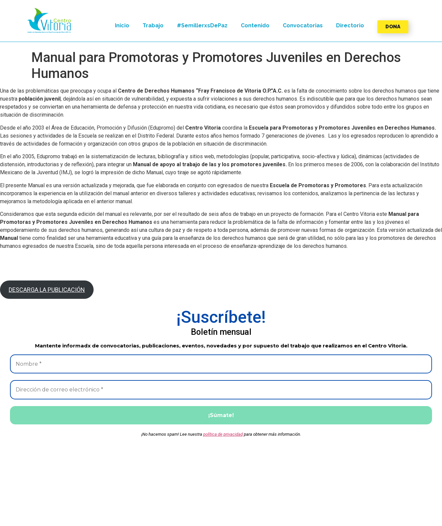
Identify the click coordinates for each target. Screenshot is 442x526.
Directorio (350, 25)
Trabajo (153, 25)
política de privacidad (223, 434)
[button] (49, 20)
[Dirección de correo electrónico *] (221, 390)
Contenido (255, 25)
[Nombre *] (221, 364)
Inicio (122, 25)
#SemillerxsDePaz (202, 25)
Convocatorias (303, 25)
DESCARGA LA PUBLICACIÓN (47, 289)
